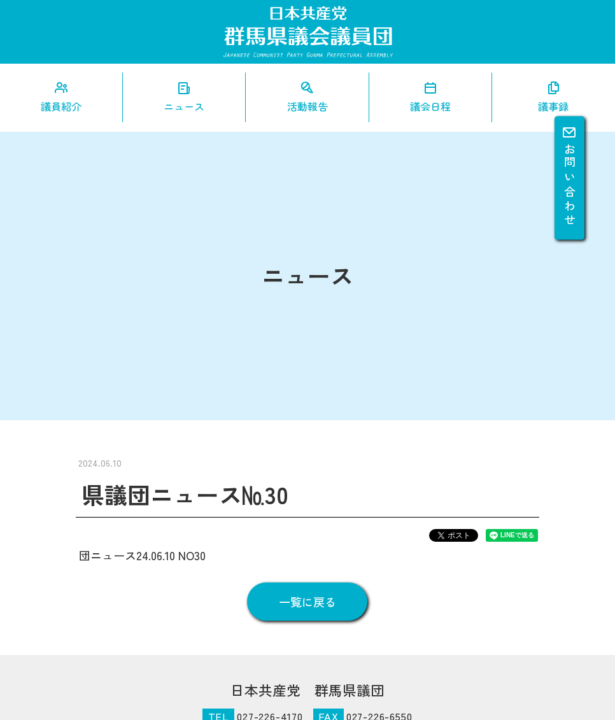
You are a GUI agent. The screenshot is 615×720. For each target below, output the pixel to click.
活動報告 (307, 106)
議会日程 (430, 106)
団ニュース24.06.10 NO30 (142, 555)
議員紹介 (61, 106)
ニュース (184, 106)
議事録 (553, 106)
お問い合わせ (570, 176)
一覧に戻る (307, 601)
